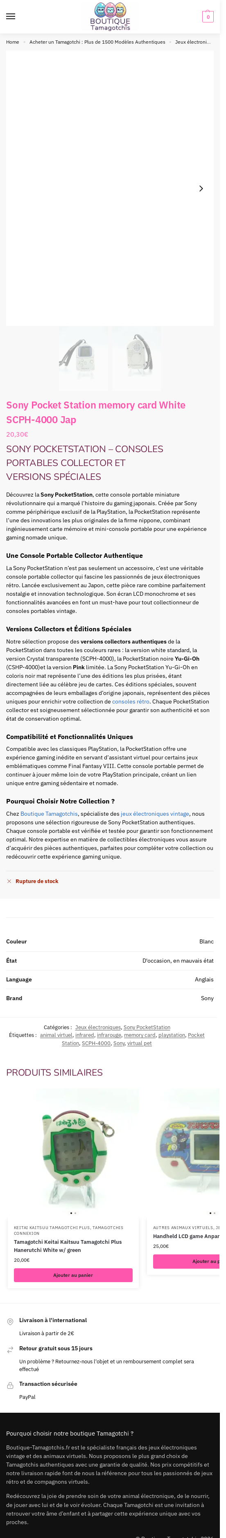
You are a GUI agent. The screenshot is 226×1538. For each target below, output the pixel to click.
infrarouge (109, 1035)
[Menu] (18, 17)
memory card (140, 1035)
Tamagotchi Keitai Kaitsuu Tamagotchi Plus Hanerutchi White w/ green (68, 1246)
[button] (207, 16)
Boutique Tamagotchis (49, 813)
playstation (171, 1035)
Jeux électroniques (196, 42)
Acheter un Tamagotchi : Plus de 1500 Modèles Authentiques (97, 42)
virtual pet (139, 1043)
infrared (84, 1035)
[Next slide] (201, 188)
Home (12, 42)
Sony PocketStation (147, 1027)
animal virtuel (56, 1035)
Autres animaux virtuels (183, 1227)
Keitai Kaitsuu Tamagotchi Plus (52, 1227)
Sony (118, 1043)
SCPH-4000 (96, 1043)
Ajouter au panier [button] (73, 1275)
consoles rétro (130, 701)
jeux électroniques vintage (155, 813)
